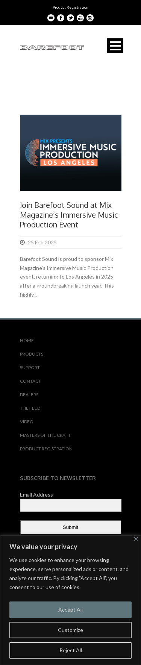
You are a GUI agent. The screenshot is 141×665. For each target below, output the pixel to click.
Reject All (70, 650)
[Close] (136, 539)
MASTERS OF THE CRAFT (45, 435)
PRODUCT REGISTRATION (46, 448)
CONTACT (30, 381)
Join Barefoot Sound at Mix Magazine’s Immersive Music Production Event (69, 214)
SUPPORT (30, 367)
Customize (70, 630)
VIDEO (26, 421)
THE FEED (30, 408)
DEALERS (29, 394)
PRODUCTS (31, 354)
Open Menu (115, 45)
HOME (27, 340)
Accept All (70, 609)
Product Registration (70, 7)
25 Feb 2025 (42, 242)
